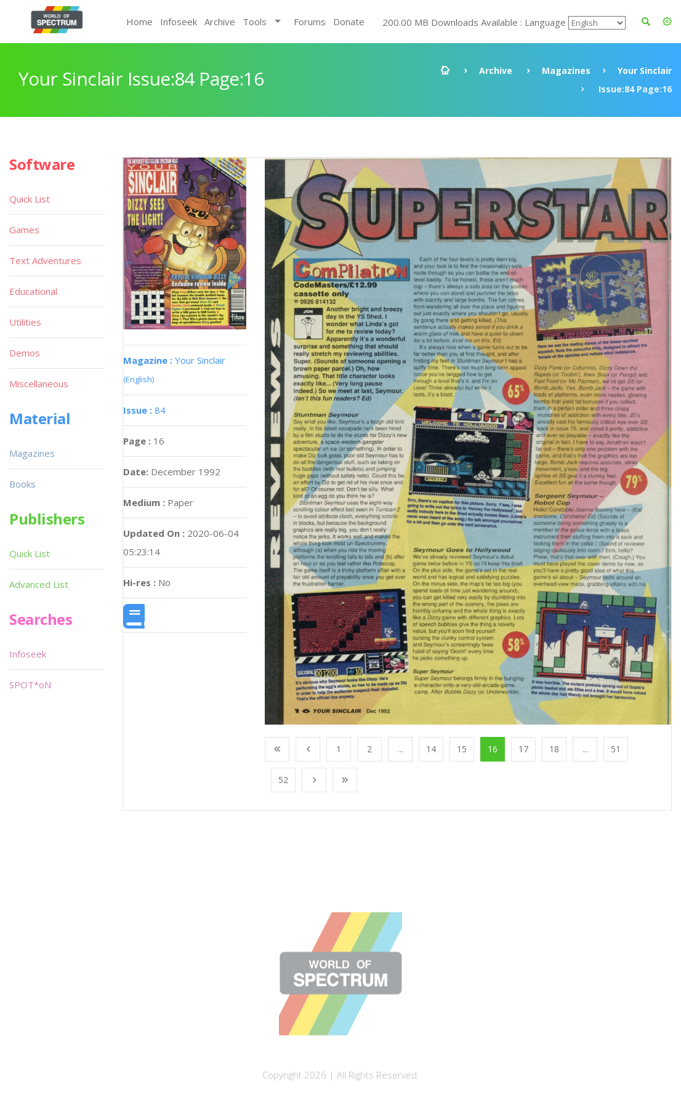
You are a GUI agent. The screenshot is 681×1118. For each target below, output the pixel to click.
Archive (219, 21)
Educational (33, 291)
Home (139, 21)
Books (22, 484)
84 (144, 410)
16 (493, 749)
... (400, 749)
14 (431, 749)
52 (283, 780)
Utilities (25, 322)
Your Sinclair (645, 70)
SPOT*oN (30, 684)
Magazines (566, 70)
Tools (255, 21)
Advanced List (38, 584)
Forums (310, 21)
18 (554, 749)
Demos (24, 353)
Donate (349, 21)
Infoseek (178, 21)
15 (462, 749)
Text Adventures (45, 260)
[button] (667, 21)
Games (24, 229)
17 (523, 749)
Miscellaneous (38, 383)
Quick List (29, 199)
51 (616, 749)
